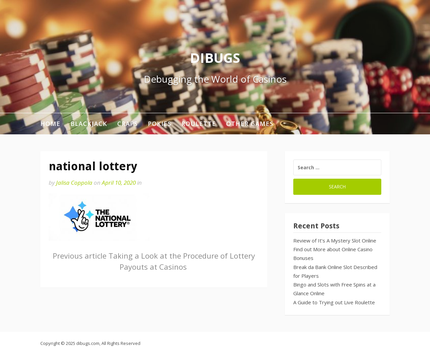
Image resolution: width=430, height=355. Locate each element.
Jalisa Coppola (74, 182)
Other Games (249, 124)
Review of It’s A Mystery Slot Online (334, 240)
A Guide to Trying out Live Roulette (334, 302)
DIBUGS (215, 57)
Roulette (198, 124)
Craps (127, 124)
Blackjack (89, 124)
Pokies (159, 124)
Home (50, 124)
